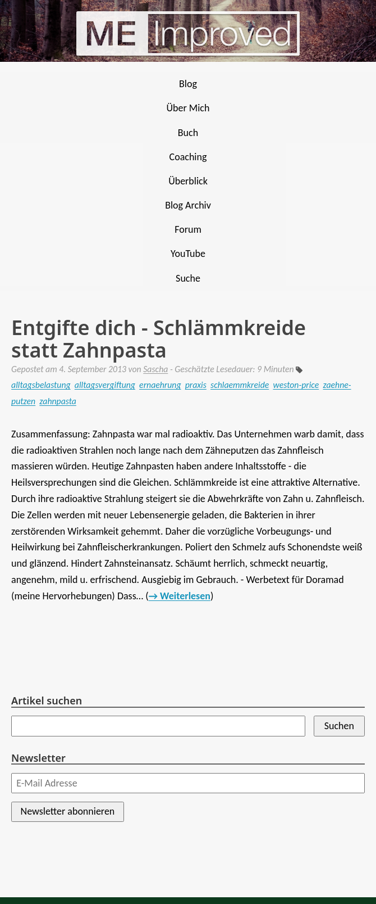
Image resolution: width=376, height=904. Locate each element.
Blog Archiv (188, 205)
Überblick (188, 181)
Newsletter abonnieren (68, 811)
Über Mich (188, 108)
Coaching (188, 157)
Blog (188, 84)
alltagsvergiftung (105, 384)
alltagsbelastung (41, 384)
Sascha (155, 369)
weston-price (296, 384)
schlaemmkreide (239, 384)
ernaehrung (160, 384)
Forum (188, 229)
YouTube (188, 253)
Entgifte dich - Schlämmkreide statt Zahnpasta (158, 339)
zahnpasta (57, 401)
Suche (188, 278)
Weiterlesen (185, 596)
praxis (196, 384)
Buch (188, 132)
